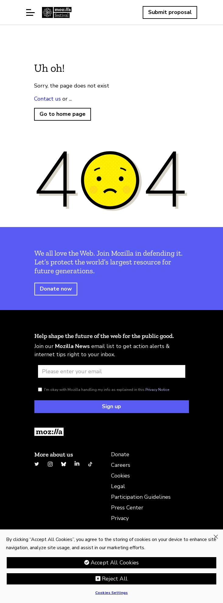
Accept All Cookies (115, 562)
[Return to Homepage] (111, 432)
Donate (120, 454)
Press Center (127, 507)
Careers (120, 465)
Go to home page (62, 114)
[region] (111, 566)
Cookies (120, 475)
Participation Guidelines (141, 497)
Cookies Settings (111, 592)
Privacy (120, 518)
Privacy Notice (157, 389)
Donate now (56, 288)
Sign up (111, 406)
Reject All (114, 578)
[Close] (215, 536)
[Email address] (111, 371)
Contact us (47, 98)
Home (56, 12)
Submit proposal (170, 12)
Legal (118, 486)
